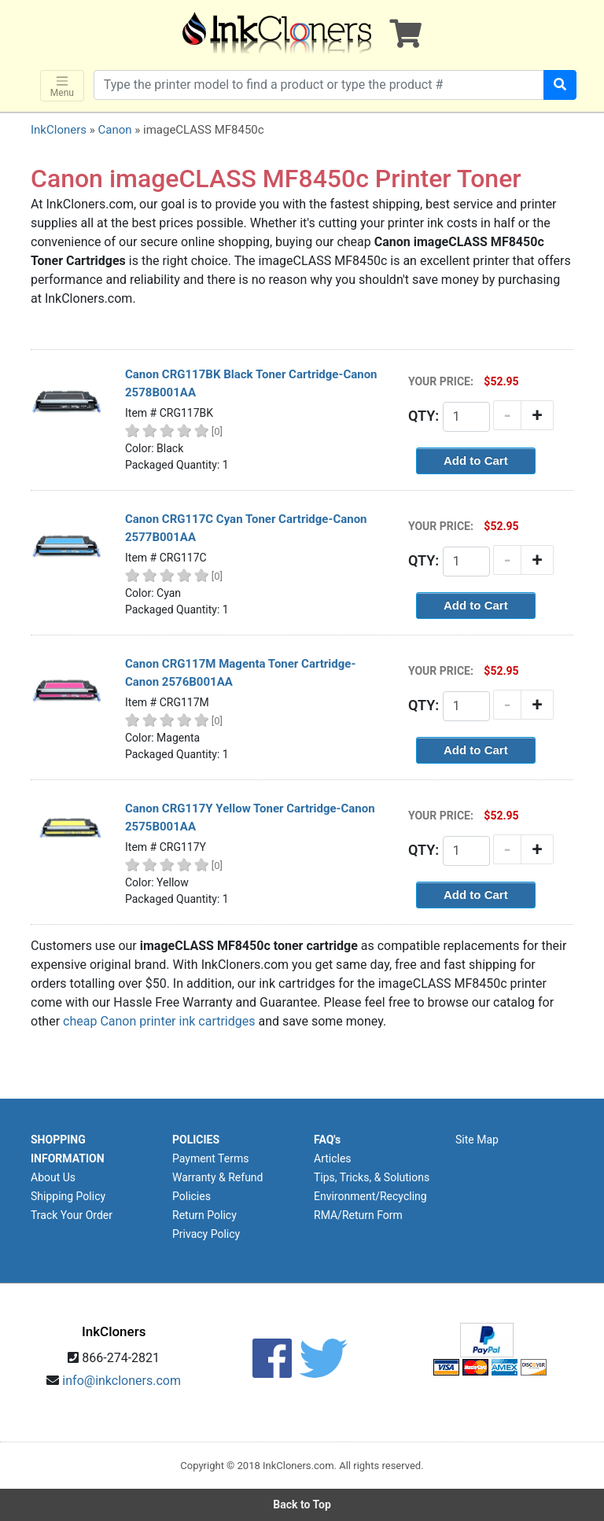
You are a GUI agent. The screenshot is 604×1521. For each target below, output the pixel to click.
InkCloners (59, 130)
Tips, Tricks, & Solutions (371, 1177)
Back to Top (302, 1504)
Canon (114, 130)
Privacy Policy (206, 1234)
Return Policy (204, 1215)
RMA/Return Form (358, 1215)
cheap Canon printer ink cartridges (159, 1021)
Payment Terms (210, 1158)
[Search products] (319, 85)
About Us (53, 1177)
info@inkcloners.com (121, 1380)
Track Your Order (71, 1215)
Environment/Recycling (370, 1196)
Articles (333, 1158)
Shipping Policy (68, 1196)
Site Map (477, 1139)
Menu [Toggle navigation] (62, 86)
